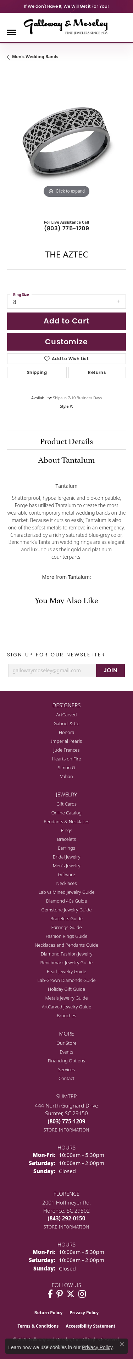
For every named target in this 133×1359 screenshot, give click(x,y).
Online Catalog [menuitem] (66, 812)
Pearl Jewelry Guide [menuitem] (66, 971)
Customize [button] (66, 341)
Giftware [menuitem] (66, 874)
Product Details (66, 440)
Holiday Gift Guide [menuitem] (66, 989)
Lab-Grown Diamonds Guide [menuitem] (66, 980)
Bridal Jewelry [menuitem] (66, 857)
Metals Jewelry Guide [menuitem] (66, 998)
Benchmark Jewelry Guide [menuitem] (66, 962)
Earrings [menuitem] (66, 848)
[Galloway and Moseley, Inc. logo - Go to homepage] (67, 26)
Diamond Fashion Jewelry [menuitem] (66, 954)
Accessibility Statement (90, 1326)
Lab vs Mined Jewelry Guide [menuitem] (67, 892)
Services (66, 1069)
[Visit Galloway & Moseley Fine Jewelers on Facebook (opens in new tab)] (50, 1294)
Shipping (37, 372)
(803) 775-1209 (66, 228)
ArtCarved (66, 714)
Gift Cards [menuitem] (66, 804)
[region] (66, 140)
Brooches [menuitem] (66, 1015)
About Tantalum (66, 459)
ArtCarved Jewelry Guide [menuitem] (67, 1006)
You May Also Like (66, 599)
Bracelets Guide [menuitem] (66, 918)
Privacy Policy (84, 1313)
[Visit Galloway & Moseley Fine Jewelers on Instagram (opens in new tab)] (82, 1294)
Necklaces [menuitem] (66, 883)
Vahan (66, 776)
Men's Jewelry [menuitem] (67, 865)
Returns (97, 372)
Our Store (66, 1043)
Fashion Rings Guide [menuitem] (66, 936)
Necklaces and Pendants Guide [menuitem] (66, 945)
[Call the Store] (66, 1121)
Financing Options (66, 1060)
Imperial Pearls (66, 741)
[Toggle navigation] (11, 32)
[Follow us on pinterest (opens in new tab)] (59, 1294)
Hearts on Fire (66, 759)
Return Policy (48, 1313)
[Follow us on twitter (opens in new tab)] (70, 1294)
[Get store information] (66, 1130)
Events (66, 1052)
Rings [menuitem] (66, 830)
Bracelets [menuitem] (66, 839)
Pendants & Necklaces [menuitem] (66, 821)
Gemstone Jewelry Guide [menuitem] (66, 909)
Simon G (66, 767)
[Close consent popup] (122, 1344)
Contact (66, 1078)
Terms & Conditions (38, 1326)
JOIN (111, 670)
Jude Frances (67, 750)
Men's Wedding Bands (35, 57)
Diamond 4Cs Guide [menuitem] (66, 901)
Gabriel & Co (66, 723)
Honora (66, 732)
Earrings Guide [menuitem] (66, 927)
